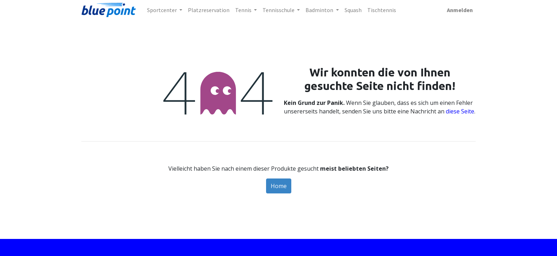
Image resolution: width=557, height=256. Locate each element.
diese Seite (460, 111)
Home (279, 186)
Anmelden (460, 10)
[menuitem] (208, 10)
